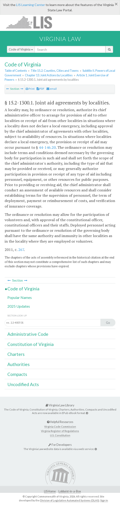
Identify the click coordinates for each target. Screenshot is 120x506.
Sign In (104, 500)
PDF (40, 88)
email (52, 88)
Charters (16, 354)
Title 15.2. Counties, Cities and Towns (55, 70)
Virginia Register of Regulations (60, 430)
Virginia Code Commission (60, 426)
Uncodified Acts (23, 384)
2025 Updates (18, 306)
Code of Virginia (21, 49)
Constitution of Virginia (30, 344)
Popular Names (19, 297)
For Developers (60, 444)
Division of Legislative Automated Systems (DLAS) (69, 500)
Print (30, 88)
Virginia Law (60, 38)
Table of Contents (16, 70)
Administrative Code (27, 334)
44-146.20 (47, 147)
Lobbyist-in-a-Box (70, 491)
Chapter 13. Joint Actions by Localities (49, 75)
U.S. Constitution (60, 435)
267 (21, 249)
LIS (31, 22)
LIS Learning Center (30, 5)
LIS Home (50, 491)
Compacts (17, 374)
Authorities (18, 364)
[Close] (116, 4)
